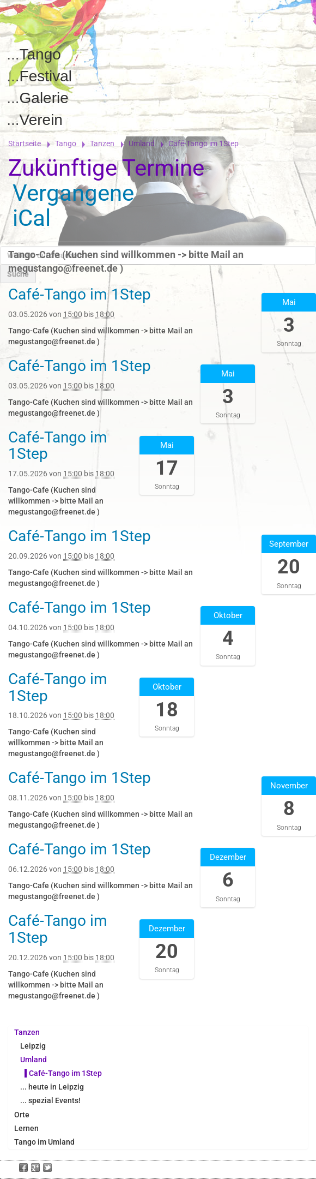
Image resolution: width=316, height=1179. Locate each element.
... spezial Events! (50, 1100)
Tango (40, 54)
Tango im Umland (44, 1142)
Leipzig (33, 1046)
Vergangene (73, 192)
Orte (21, 1114)
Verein (41, 119)
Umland (142, 143)
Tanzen (102, 143)
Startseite (24, 143)
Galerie (44, 97)
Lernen (26, 1128)
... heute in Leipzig (52, 1086)
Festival (46, 76)
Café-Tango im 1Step (65, 1073)
